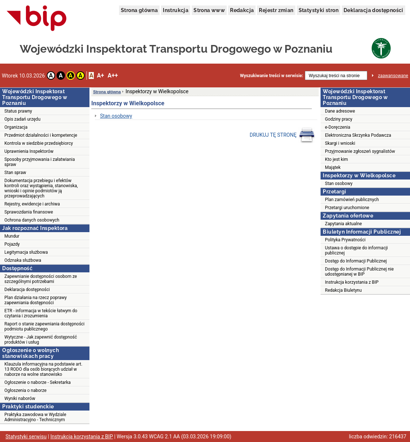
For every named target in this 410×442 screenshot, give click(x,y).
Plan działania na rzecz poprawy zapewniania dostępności (35, 300)
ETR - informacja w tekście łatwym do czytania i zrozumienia (40, 313)
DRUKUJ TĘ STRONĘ (282, 135)
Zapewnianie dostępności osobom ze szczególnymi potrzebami (40, 279)
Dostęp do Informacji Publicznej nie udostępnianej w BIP (359, 272)
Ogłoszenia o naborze (25, 390)
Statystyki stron (318, 10)
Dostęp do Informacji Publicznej (356, 261)
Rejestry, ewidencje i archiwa (32, 204)
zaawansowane (393, 75)
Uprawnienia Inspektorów (29, 151)
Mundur (11, 236)
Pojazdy (12, 244)
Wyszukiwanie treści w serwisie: (271, 75)
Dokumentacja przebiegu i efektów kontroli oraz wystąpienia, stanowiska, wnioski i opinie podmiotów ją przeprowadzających (41, 188)
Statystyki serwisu (26, 436)
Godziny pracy (338, 119)
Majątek (333, 167)
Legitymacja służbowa (26, 252)
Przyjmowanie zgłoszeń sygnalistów (360, 151)
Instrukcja (175, 10)
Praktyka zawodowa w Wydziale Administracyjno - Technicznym (35, 417)
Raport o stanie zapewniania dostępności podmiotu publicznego (44, 326)
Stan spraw (15, 172)
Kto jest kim (336, 159)
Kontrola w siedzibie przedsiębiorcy (38, 143)
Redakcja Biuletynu (343, 290)
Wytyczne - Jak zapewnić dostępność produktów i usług (40, 340)
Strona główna (139, 10)
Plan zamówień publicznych (352, 199)
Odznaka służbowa (22, 260)
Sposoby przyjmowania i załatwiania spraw (39, 162)
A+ (100, 75)
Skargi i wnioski (340, 143)
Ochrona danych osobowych (31, 220)
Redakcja (242, 10)
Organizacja (15, 127)
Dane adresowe (340, 111)
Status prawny (18, 111)
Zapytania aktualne (343, 223)
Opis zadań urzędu (22, 119)
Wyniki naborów (19, 398)
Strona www (209, 10)
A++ (113, 75)
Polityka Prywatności (345, 239)
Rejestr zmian (276, 10)
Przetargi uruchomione (347, 207)
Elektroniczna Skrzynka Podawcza (358, 135)
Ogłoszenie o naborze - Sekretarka (37, 382)
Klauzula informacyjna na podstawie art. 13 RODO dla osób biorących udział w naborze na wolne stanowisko (43, 369)
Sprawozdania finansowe (28, 212)
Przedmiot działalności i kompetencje (40, 135)
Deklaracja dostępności (373, 10)
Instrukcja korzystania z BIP (352, 282)
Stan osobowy (116, 116)
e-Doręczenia (337, 127)
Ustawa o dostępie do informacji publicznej (356, 250)
